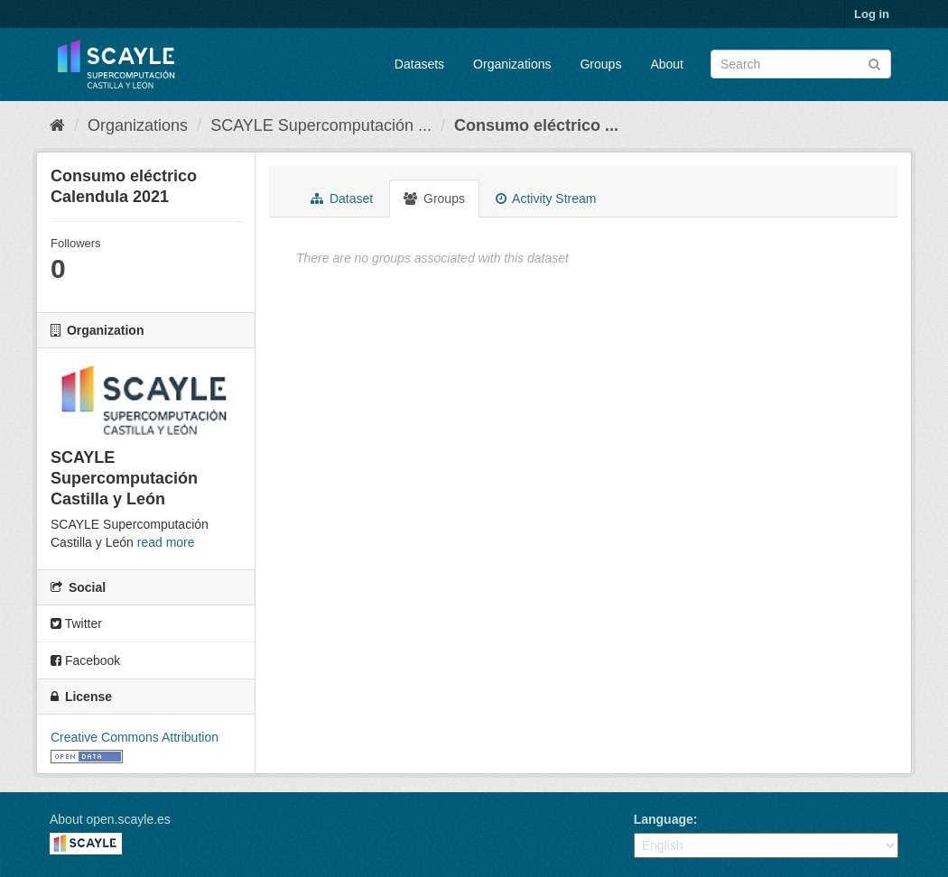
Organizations (512, 64)
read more (166, 542)
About (666, 64)
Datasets (419, 64)
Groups (600, 64)
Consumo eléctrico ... (536, 125)
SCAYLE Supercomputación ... (321, 125)
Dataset (342, 198)
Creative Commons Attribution (134, 737)
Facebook (85, 660)
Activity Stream (546, 198)
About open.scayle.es (110, 819)
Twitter (76, 623)
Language (663, 819)
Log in (871, 14)
